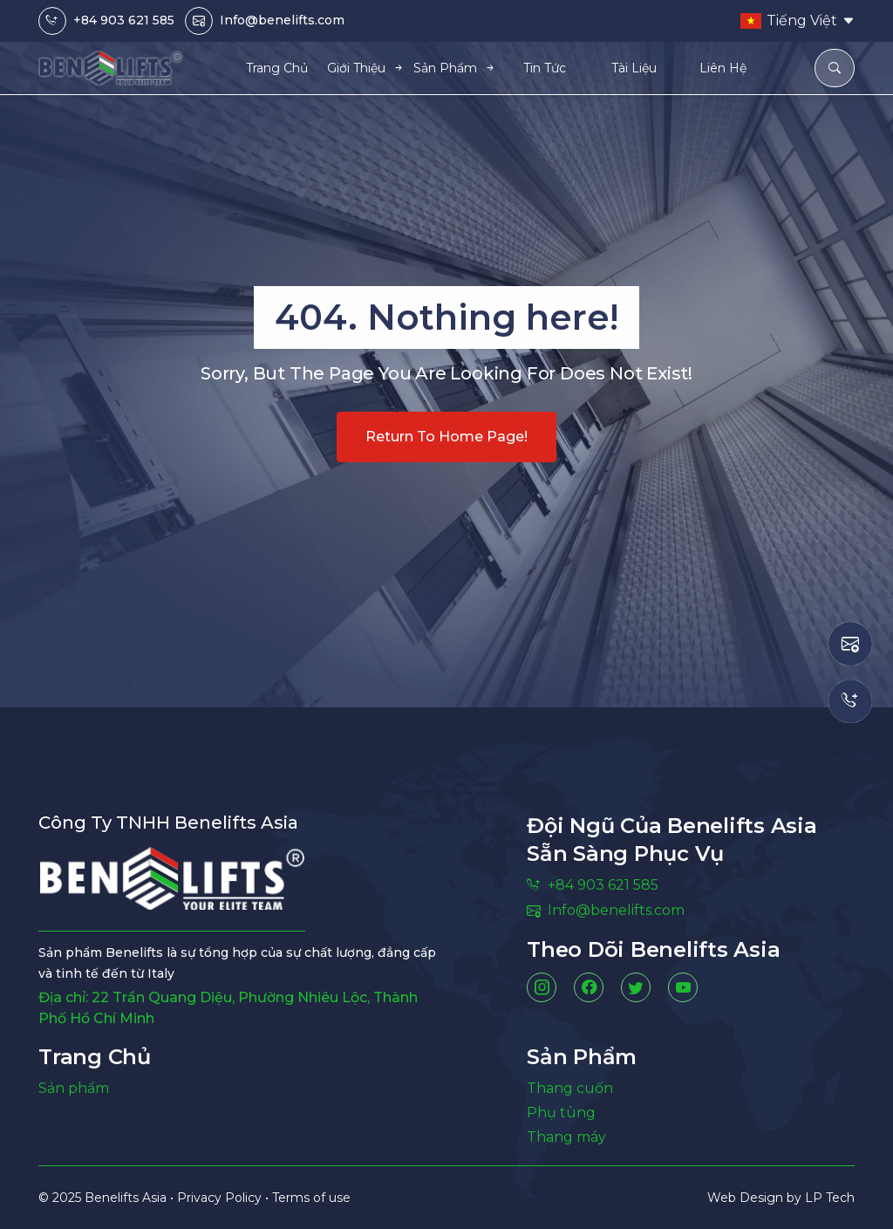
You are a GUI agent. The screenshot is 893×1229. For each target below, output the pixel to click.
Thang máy (566, 1137)
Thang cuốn (570, 1088)
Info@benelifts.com (282, 20)
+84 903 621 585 (123, 20)
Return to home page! (446, 436)
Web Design (747, 1197)
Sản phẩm (73, 1088)
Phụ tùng (561, 1112)
